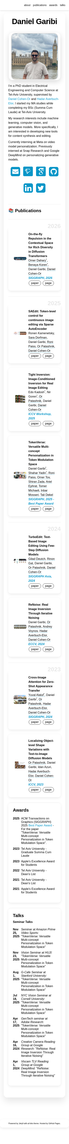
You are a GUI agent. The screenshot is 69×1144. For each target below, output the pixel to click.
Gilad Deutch (36, 558)
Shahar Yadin (37, 472)
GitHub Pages (54, 1123)
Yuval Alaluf (36, 695)
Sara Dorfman (37, 337)
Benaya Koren (38, 264)
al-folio (30, 1123)
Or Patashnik (45, 346)
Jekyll (21, 1123)
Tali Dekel (46, 494)
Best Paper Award (40, 825)
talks (62, 5)
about (27, 5)
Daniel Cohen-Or (19, 99)
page (48, 283)
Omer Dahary (37, 260)
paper (35, 283)
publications (40, 5)
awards (53, 5)
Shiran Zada (36, 481)
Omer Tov (43, 477)
